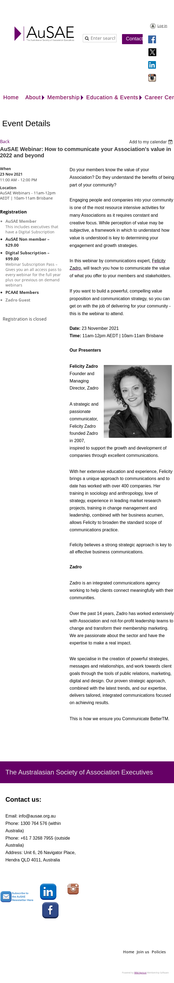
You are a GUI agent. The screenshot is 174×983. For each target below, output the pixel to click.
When (5, 168)
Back (5, 141)
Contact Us (138, 38)
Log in (162, 25)
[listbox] (151, 141)
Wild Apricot (140, 972)
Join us (143, 951)
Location (8, 187)
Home (128, 951)
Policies (159, 951)
